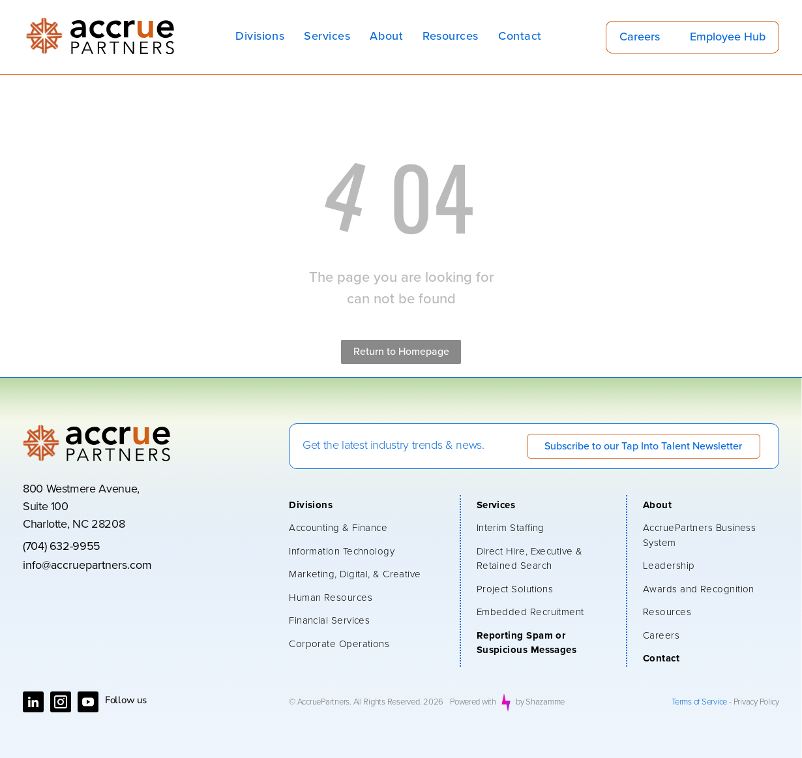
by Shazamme (540, 702)
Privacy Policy (756, 702)
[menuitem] (260, 37)
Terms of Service (699, 702)
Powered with (473, 702)
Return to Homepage (401, 351)
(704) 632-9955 (61, 547)
